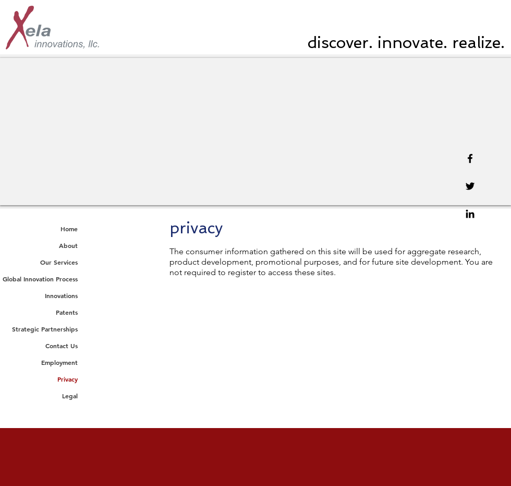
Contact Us (61, 345)
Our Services (59, 262)
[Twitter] (470, 186)
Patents (67, 312)
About (68, 245)
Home (69, 228)
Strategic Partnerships (45, 329)
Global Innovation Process (40, 279)
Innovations (61, 295)
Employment (59, 362)
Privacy (67, 379)
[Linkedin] (470, 214)
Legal (70, 396)
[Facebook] (470, 158)
